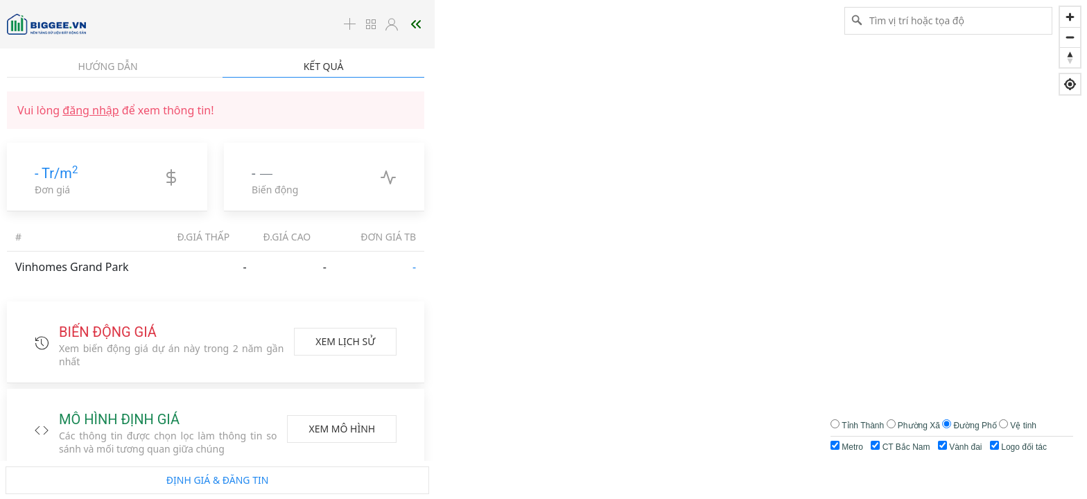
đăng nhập (90, 110)
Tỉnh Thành (863, 425)
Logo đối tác (1018, 446)
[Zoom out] (1070, 37)
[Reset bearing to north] (1070, 57)
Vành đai (960, 446)
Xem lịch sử (345, 341)
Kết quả (324, 66)
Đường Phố (975, 425)
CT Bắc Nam (900, 446)
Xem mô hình (341, 428)
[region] (543, 249)
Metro (847, 446)
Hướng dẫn (107, 66)
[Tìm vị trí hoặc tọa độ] (948, 20)
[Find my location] (1070, 84)
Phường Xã (919, 425)
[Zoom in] (1070, 17)
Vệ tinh (1023, 425)
